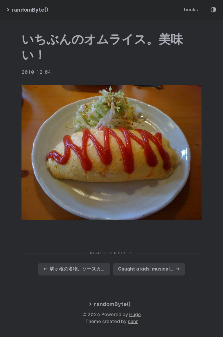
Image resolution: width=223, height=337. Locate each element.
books (191, 9)
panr (133, 321)
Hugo (135, 314)
